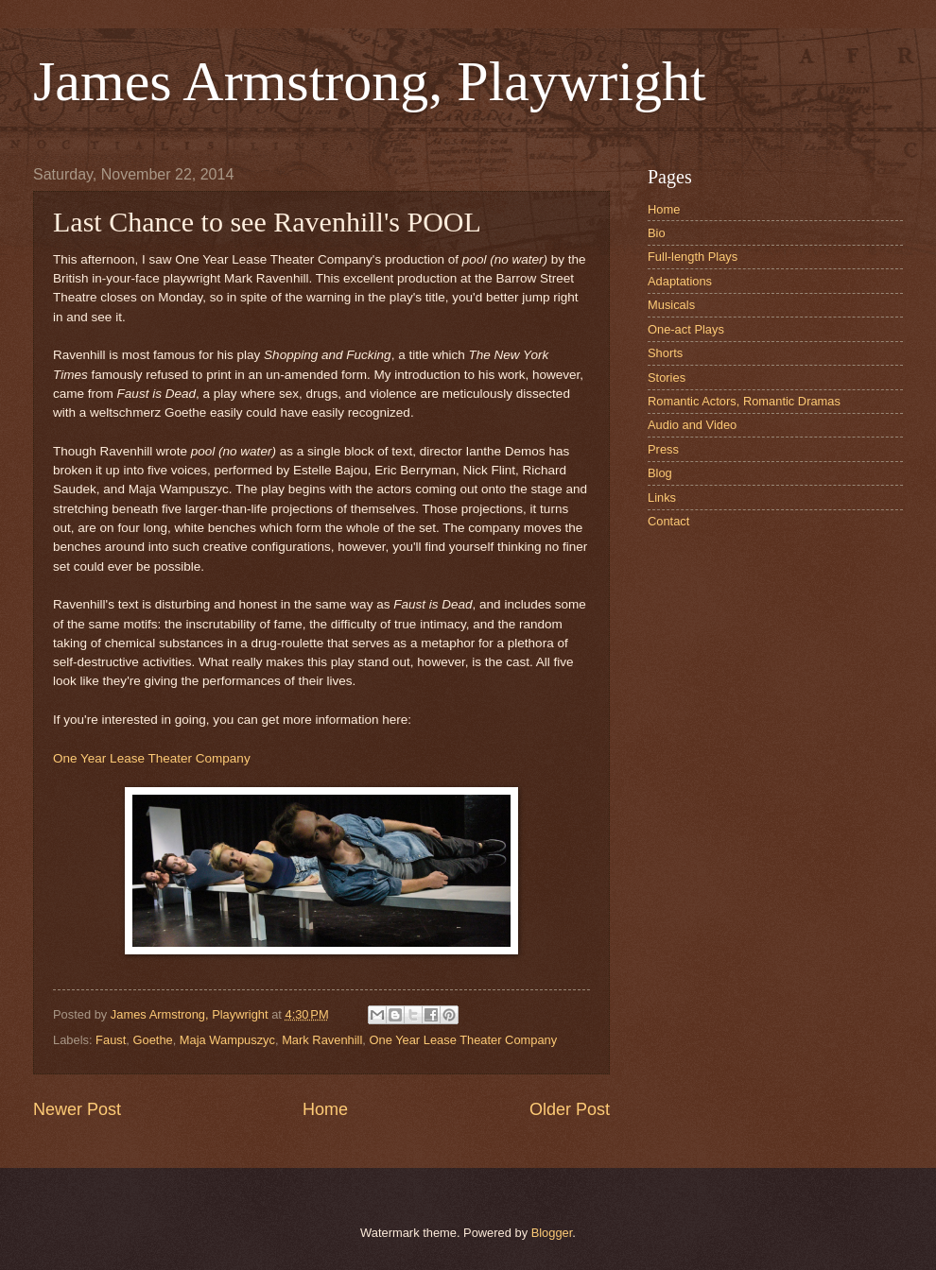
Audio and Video (692, 425)
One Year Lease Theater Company (152, 758)
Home (325, 1109)
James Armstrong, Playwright (369, 81)
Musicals (671, 305)
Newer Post (77, 1109)
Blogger (552, 1233)
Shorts (665, 353)
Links (662, 497)
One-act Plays (686, 329)
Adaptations (680, 281)
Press (663, 449)
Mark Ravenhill (322, 1040)
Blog (660, 473)
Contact (668, 521)
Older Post (569, 1109)
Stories (666, 377)
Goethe (152, 1040)
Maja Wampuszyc (227, 1040)
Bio (657, 233)
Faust (110, 1040)
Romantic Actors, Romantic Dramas (744, 401)
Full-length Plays (692, 256)
